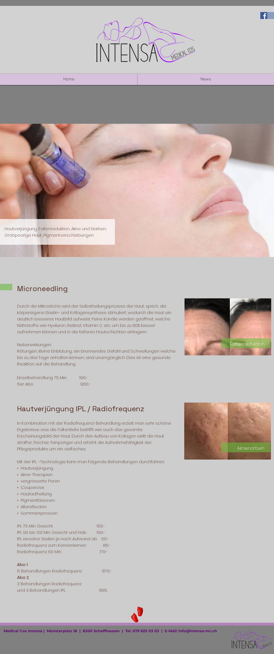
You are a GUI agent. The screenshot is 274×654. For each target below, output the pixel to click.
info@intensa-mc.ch (197, 631)
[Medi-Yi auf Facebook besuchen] (263, 15)
